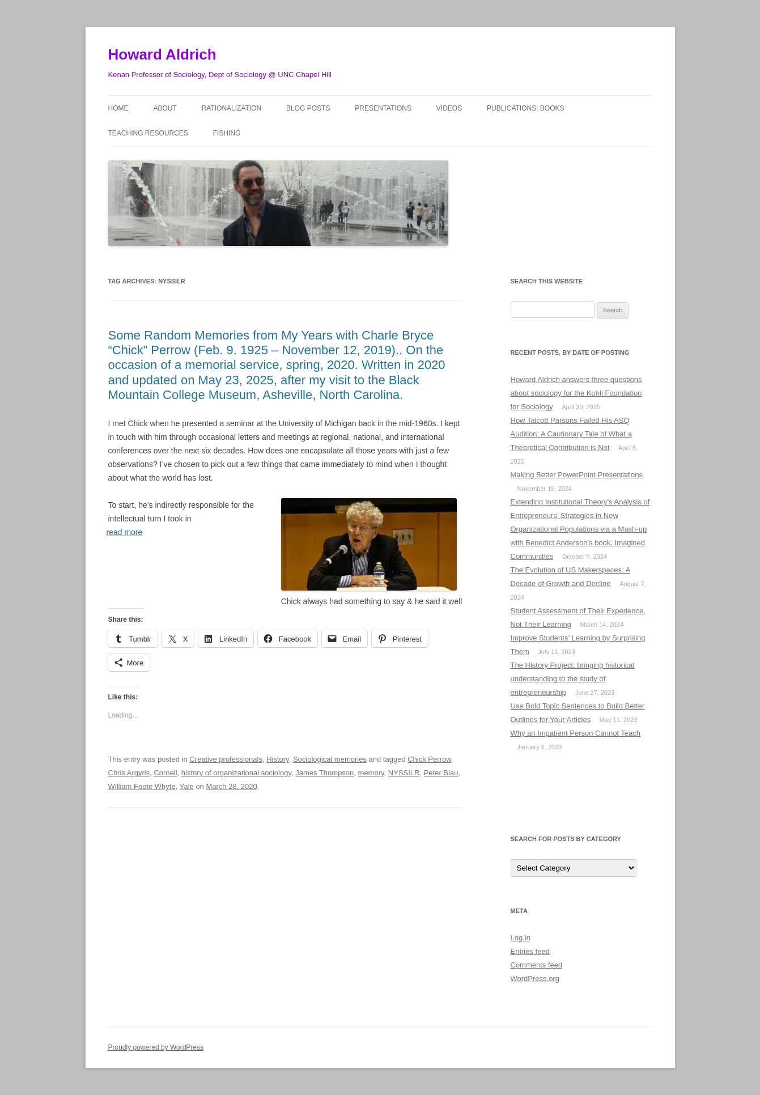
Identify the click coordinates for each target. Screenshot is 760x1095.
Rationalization (232, 108)
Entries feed (530, 951)
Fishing (227, 133)
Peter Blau (441, 773)
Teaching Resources (148, 133)
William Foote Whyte (142, 786)
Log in (520, 937)
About (164, 108)
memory (371, 773)
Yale (187, 786)
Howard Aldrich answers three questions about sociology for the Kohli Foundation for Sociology (576, 393)
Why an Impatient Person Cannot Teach (576, 733)
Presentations (383, 108)
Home (118, 108)
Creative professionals (225, 759)
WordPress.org (535, 978)
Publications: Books (525, 108)
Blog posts (308, 108)
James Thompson (324, 773)
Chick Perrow (429, 759)
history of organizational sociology (236, 773)
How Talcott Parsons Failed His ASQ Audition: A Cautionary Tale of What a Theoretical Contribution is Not (571, 434)
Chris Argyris (129, 773)
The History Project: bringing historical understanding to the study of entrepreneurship (573, 679)
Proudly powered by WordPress (156, 1047)
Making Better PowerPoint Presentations (577, 474)
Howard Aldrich (162, 54)
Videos (449, 108)
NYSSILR (404, 773)
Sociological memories (330, 759)
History (277, 759)
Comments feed (537, 965)
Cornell (165, 773)
